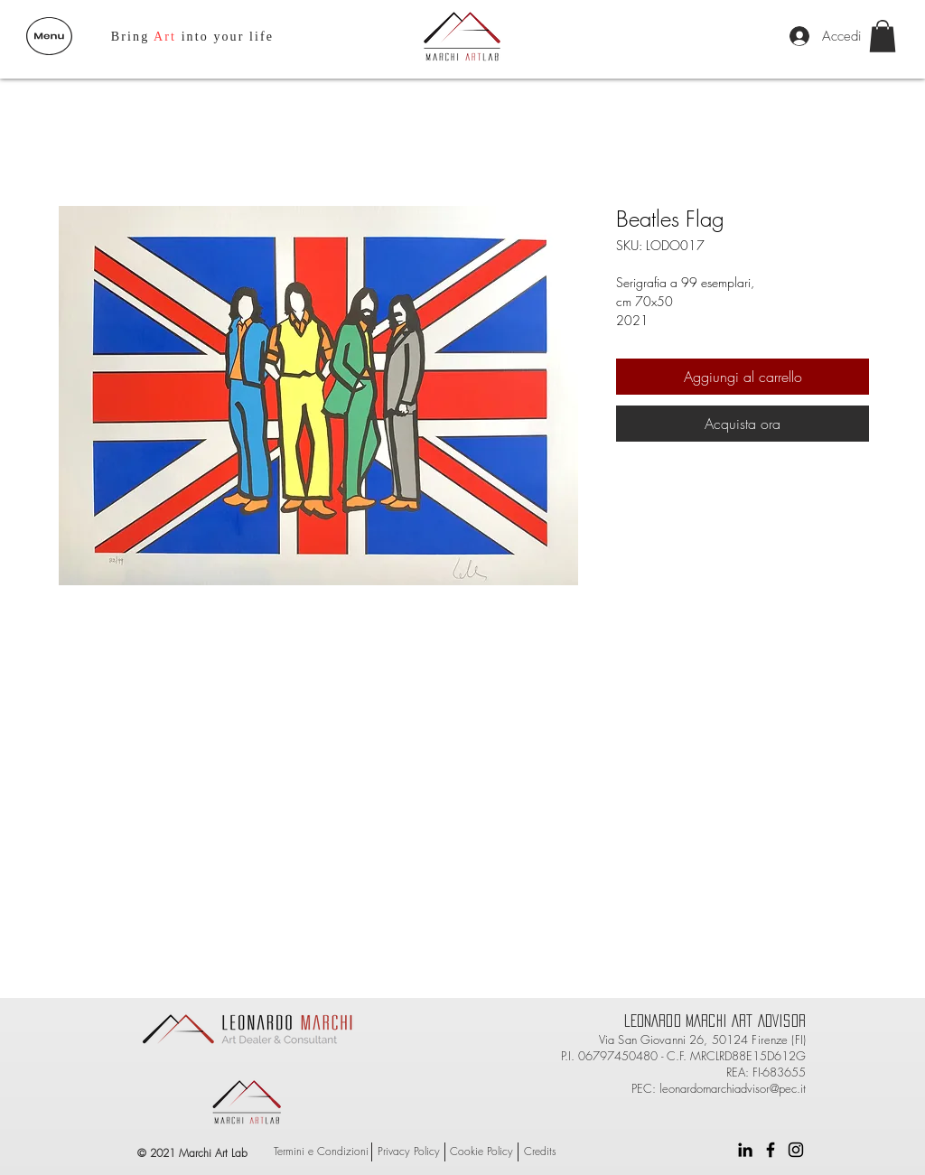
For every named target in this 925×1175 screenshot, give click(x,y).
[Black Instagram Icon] (796, 1150)
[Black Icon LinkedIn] (745, 1150)
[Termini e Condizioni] (321, 1151)
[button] (49, 36)
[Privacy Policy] (408, 1151)
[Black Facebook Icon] (770, 1150)
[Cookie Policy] (481, 1151)
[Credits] (540, 1151)
